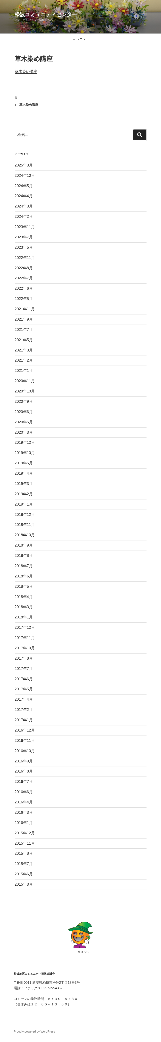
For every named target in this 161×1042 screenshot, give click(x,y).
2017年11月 (25, 638)
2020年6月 (24, 412)
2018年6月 (24, 576)
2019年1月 (24, 504)
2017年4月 (24, 699)
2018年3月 (24, 607)
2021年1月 (24, 370)
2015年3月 (24, 884)
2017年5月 (24, 689)
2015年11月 (25, 843)
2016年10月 (25, 751)
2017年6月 (24, 679)
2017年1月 (24, 720)
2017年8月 (24, 658)
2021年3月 (24, 350)
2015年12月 (25, 833)
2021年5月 (24, 340)
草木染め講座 (26, 71)
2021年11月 (25, 309)
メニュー (80, 39)
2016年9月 (24, 761)
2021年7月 (24, 330)
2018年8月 (24, 555)
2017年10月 (25, 648)
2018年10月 (25, 535)
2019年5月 (24, 463)
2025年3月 (24, 165)
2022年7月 (24, 278)
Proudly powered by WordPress (34, 1031)
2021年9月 (24, 319)
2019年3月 (24, 484)
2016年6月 (24, 792)
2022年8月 (24, 268)
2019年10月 (25, 453)
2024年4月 (24, 196)
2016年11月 (25, 740)
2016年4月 (24, 802)
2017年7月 (24, 669)
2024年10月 (25, 175)
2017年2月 (24, 710)
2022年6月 (24, 288)
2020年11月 (25, 381)
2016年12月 (25, 730)
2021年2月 (24, 360)
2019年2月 (24, 494)
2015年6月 (24, 874)
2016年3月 (24, 812)
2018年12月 (25, 514)
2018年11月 (25, 525)
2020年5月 (24, 422)
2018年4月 (24, 597)
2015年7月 (24, 864)
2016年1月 (24, 823)
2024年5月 (24, 186)
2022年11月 (25, 258)
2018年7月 (24, 566)
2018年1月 (24, 617)
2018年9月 (24, 545)
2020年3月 (24, 432)
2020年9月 (24, 401)
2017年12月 (25, 627)
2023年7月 (24, 237)
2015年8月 (24, 853)
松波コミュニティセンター (46, 14)
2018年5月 (24, 586)
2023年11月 (25, 227)
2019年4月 (24, 473)
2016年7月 (24, 781)
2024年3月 (24, 206)
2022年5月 (24, 299)
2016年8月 (24, 771)
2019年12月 (25, 442)
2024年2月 (24, 216)
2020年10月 (25, 391)
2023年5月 (24, 247)
